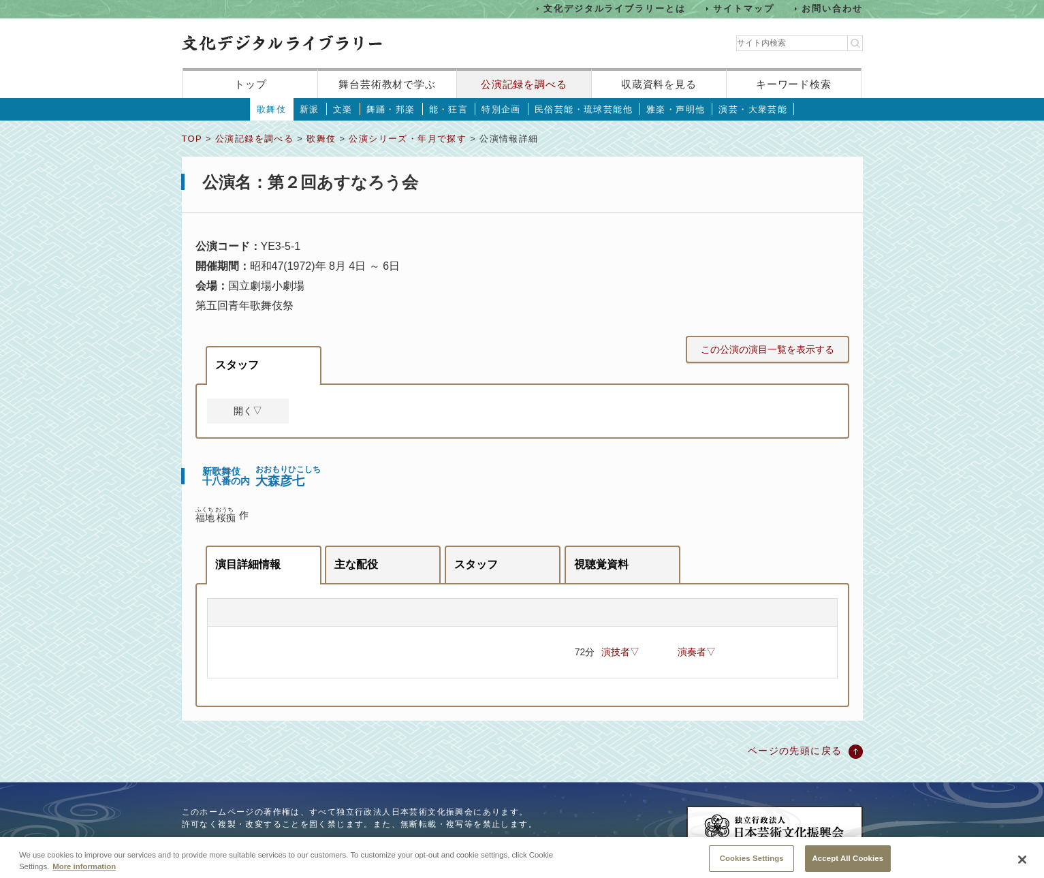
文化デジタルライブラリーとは (614, 8)
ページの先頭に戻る (795, 750)
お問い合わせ (832, 8)
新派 (309, 109)
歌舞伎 (271, 109)
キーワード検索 (794, 84)
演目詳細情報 (248, 564)
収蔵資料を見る (659, 84)
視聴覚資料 (601, 564)
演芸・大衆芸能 (752, 109)
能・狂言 (449, 109)
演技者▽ (620, 651)
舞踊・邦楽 (390, 109)
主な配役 (356, 564)
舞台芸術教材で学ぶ (387, 84)
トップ (250, 84)
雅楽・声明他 (675, 109)
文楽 (343, 109)
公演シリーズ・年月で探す (407, 139)
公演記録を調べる (524, 84)
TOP (192, 139)
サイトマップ (743, 8)
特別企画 (501, 109)
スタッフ (237, 365)
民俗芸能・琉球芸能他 (584, 109)
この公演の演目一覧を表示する (767, 349)
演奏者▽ (697, 651)
